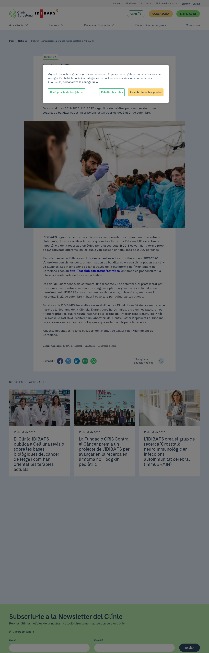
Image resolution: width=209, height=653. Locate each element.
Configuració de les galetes (66, 92)
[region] (106, 84)
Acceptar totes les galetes (145, 92)
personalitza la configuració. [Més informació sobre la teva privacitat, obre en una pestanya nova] (80, 82)
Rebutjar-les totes (112, 92)
